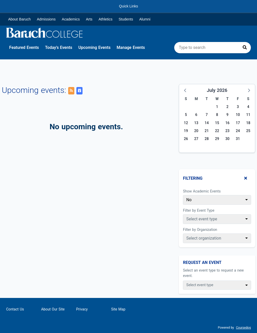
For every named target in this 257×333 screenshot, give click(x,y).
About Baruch (19, 19)
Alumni (144, 19)
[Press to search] (245, 48)
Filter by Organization (200, 230)
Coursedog (243, 327)
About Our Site (53, 309)
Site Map (118, 309)
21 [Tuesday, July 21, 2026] (207, 131)
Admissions (46, 19)
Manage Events (131, 47)
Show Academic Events (201, 191)
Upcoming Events (94, 47)
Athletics (105, 19)
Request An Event (202, 262)
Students (126, 19)
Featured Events (24, 47)
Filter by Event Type (198, 210)
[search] (212, 47)
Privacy (82, 309)
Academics (71, 19)
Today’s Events (58, 47)
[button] (185, 90)
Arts (89, 19)
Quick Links (128, 6)
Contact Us (15, 309)
